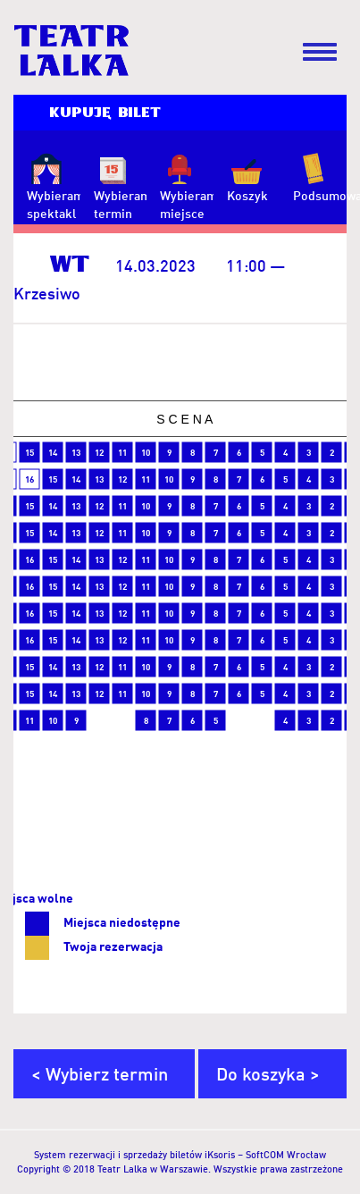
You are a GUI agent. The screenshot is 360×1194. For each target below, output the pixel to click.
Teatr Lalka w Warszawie (152, 1169)
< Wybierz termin (99, 1073)
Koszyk (247, 195)
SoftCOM (265, 1154)
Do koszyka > (268, 1073)
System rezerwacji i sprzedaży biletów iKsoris (134, 1154)
